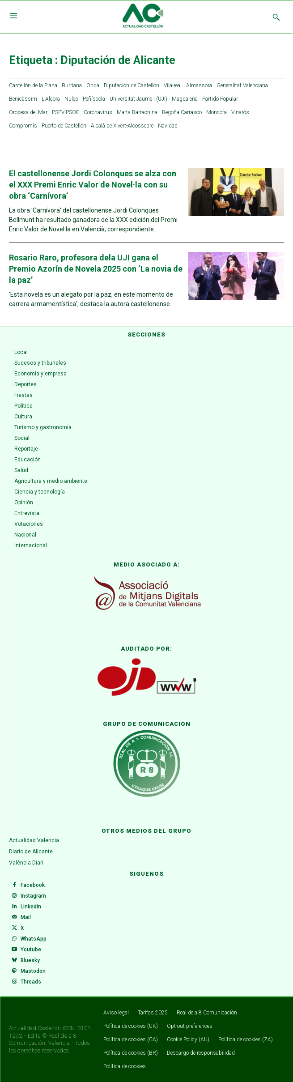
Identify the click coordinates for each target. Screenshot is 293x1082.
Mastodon (33, 971)
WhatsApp (34, 939)
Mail (26, 917)
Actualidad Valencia (34, 840)
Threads (31, 982)
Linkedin (31, 906)
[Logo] (143, 17)
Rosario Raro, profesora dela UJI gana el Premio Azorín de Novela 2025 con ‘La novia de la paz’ (96, 269)
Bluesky (30, 960)
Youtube (31, 949)
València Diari (26, 863)
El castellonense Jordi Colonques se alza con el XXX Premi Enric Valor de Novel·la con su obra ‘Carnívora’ (92, 184)
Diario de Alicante (31, 851)
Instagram (33, 896)
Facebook (33, 885)
